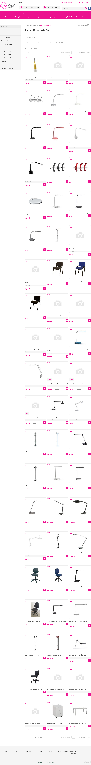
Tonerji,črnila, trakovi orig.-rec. (22, 17)
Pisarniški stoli (7, 54)
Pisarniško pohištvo (6, 48)
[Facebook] (89, 8)
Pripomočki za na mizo (7, 44)
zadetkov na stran (37, 737)
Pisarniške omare (7, 51)
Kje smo (17, 751)
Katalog (40, 751)
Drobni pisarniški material (8, 68)
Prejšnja (67, 52)
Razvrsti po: (73, 25)
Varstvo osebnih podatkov (74, 752)
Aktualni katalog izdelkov (30, 7)
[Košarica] (84, 2)
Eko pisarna (38, 13)
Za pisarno (83, 13)
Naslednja (82, 52)
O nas (5, 751)
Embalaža (7, 17)
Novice (51, 751)
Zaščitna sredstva (5, 37)
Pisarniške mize (7, 57)
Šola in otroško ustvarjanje (83, 17)
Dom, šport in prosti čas (53, 17)
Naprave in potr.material (68, 13)
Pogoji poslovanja (63, 751)
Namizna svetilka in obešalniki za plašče (10, 60)
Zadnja (88, 52)
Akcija (38, 17)
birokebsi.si (28, 25)
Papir (7, 13)
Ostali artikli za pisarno (7, 65)
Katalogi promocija (51, 7)
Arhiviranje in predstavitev (23, 13)
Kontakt (28, 751)
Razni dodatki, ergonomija (8, 33)
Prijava (21, 2)
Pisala (2, 30)
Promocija (53, 13)
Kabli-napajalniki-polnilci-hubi (68, 17)
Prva (62, 52)
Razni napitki (4, 41)
